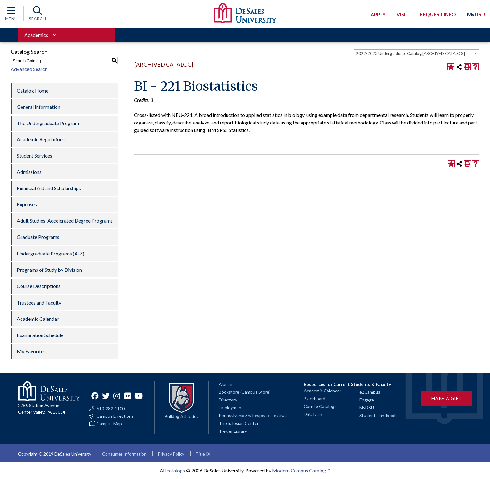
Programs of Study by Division (49, 270)
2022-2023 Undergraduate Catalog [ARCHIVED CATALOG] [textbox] (410, 53)
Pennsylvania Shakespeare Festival (253, 415)
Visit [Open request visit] (403, 14)
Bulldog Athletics (181, 416)
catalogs (176, 470)
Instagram (117, 396)
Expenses (27, 204)
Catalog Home (32, 90)
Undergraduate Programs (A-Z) (50, 253)
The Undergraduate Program (48, 123)
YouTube (139, 396)
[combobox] (416, 53)
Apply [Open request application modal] (378, 14)
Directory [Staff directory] (228, 399)
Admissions (29, 172)
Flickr (128, 396)
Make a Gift (446, 398)
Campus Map (109, 423)
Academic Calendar (38, 319)
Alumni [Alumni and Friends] (225, 384)
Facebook (95, 396)
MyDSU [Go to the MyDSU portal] (366, 407)
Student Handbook (378, 415)
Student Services (34, 156)
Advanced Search (29, 69)
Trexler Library (233, 431)
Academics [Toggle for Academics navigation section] (36, 35)
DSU (476, 14)
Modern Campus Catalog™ (300, 470)
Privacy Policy (171, 453)
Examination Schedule (40, 335)
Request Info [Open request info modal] (438, 14)
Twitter (106, 396)
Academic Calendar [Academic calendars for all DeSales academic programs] (322, 390)
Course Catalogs (320, 406)
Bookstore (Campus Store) (245, 392)
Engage (366, 399)
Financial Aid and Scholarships (49, 188)
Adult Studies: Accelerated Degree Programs (65, 221)
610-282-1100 (111, 408)
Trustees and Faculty (39, 302)
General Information (38, 107)
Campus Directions (115, 416)
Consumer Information (124, 453)
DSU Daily (313, 414)
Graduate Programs (38, 237)
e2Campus (369, 392)
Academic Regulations (41, 139)
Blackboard (314, 398)
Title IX (203, 453)
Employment (231, 407)
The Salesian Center (239, 423)
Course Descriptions (39, 286)
